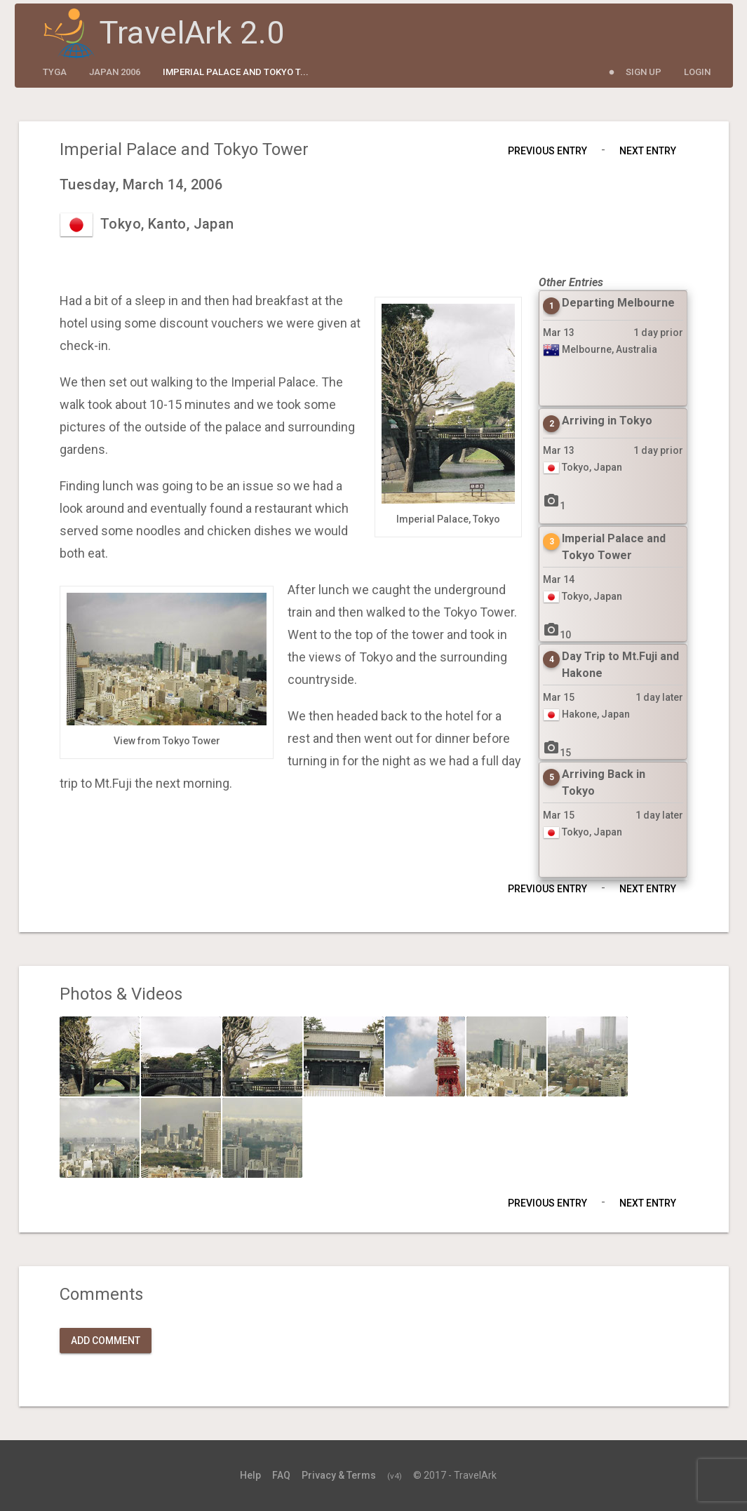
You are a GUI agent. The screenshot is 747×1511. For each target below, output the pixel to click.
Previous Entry (547, 150)
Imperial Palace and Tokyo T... (236, 72)
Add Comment (105, 1340)
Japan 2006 (114, 72)
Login (697, 72)
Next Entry (647, 150)
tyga (55, 72)
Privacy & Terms (339, 1475)
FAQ (281, 1475)
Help (250, 1475)
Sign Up (643, 72)
